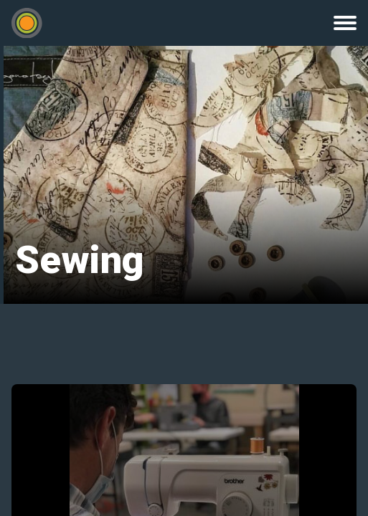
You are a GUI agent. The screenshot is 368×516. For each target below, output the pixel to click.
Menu (345, 22)
